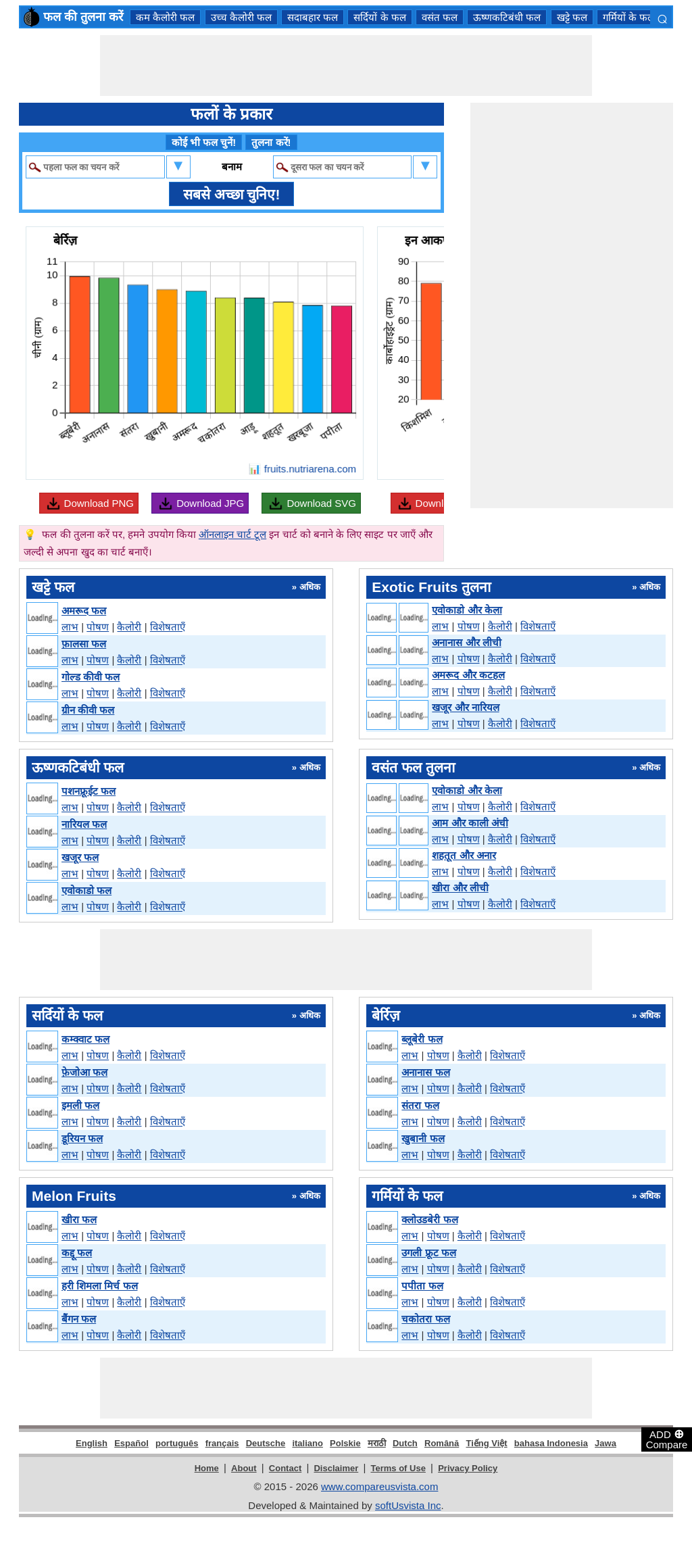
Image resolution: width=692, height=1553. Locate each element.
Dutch (405, 1443)
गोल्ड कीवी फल (90, 677)
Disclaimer (336, 1468)
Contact (285, 1468)
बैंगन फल (78, 1319)
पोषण (97, 627)
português (177, 1443)
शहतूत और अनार (463, 855)
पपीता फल (422, 1285)
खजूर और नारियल (465, 707)
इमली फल (80, 1105)
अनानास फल (425, 1072)
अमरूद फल (83, 610)
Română (441, 1443)
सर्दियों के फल (379, 17)
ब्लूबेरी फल (421, 1039)
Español (131, 1443)
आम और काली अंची (470, 823)
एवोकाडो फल (86, 890)
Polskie (345, 1443)
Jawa (605, 1443)
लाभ (69, 627)
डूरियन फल (82, 1138)
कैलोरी (129, 627)
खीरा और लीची (460, 887)
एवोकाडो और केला (466, 610)
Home (207, 1468)
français (222, 1443)
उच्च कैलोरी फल (241, 17)
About (244, 1468)
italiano (307, 1443)
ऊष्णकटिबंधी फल (507, 17)
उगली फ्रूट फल (428, 1252)
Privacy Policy (467, 1468)
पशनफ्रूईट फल (88, 791)
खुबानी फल (422, 1138)
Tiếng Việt (486, 1443)
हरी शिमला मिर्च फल (99, 1285)
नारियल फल (84, 824)
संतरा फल (420, 1105)
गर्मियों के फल (628, 17)
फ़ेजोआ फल (84, 1072)
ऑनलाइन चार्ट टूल (232, 534)
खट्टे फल (572, 17)
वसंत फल (440, 17)
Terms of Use (398, 1468)
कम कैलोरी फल (165, 17)
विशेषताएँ (167, 627)
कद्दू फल (76, 1252)
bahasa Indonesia (551, 1443)
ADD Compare (667, 1438)
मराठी (377, 1443)
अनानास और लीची (466, 642)
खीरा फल (79, 1219)
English (91, 1443)
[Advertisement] (346, 65)
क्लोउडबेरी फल (429, 1219)
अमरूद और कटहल (468, 675)
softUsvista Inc (408, 1505)
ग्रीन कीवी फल (87, 710)
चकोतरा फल (425, 1319)
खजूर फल (80, 857)
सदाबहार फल (312, 17)
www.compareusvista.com (379, 1486)
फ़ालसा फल (83, 643)
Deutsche (266, 1443)
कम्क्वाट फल (85, 1039)
